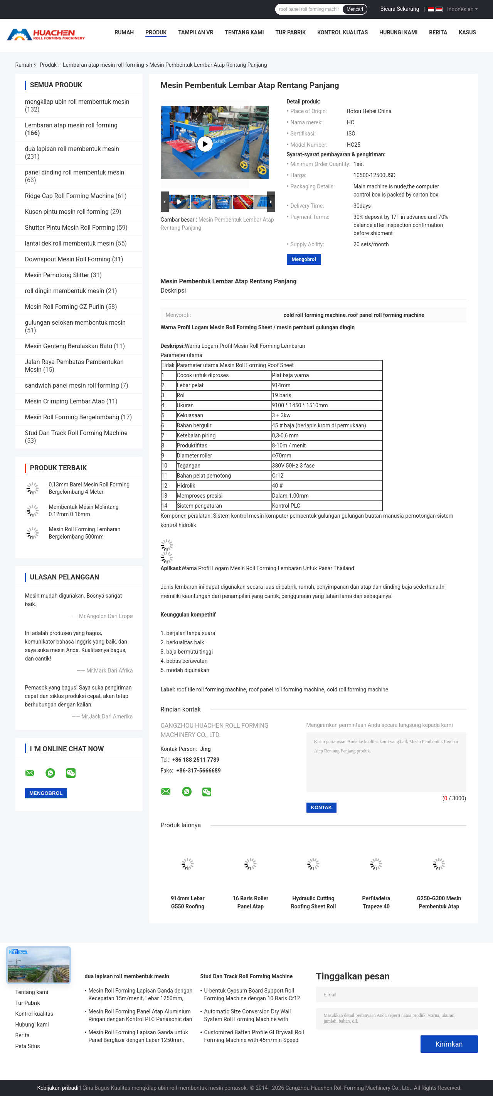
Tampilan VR (195, 32)
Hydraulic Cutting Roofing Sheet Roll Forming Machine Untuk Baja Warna (313, 902)
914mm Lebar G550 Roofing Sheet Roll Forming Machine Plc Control (188, 902)
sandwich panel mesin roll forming (72, 385)
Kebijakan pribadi (58, 1088)
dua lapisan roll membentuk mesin (72, 148)
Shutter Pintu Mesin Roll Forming (70, 227)
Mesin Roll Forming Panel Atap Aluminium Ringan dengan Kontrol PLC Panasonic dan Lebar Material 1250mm (140, 1016)
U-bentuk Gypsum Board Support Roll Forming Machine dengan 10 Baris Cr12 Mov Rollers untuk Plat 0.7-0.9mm (252, 996)
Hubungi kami (398, 32)
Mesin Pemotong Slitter (57, 275)
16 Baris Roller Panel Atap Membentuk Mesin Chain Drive (250, 902)
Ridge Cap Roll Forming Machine (69, 196)
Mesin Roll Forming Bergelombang (72, 417)
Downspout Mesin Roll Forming (68, 259)
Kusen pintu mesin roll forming (67, 211)
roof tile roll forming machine (211, 689)
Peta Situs (27, 1046)
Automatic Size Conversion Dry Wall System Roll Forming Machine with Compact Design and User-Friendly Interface (247, 1016)
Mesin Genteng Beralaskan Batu (69, 346)
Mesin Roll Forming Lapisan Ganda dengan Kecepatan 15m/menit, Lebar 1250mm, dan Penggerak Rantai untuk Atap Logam (141, 996)
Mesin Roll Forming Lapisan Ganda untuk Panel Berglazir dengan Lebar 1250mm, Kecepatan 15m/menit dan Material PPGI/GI (138, 1037)
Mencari (355, 9)
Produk (156, 32)
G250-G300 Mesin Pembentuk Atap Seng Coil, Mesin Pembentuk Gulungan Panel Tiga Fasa (439, 902)
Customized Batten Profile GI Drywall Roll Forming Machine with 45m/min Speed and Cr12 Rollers (254, 1037)
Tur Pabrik (291, 32)
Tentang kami (244, 32)
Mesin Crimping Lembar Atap (65, 401)
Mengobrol (304, 259)
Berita (438, 32)
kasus (467, 32)
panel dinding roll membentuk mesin (75, 172)
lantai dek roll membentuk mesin (69, 243)
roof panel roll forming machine (286, 689)
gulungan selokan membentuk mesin (75, 322)
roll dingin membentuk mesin (64, 291)
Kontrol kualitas (342, 32)
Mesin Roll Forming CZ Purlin (64, 306)
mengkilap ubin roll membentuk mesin (77, 101)
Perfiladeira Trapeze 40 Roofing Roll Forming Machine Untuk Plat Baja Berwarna (376, 902)
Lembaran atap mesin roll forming (103, 65)
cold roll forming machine (357, 689)
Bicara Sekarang (399, 9)
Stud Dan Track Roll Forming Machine (76, 433)
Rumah (124, 32)
